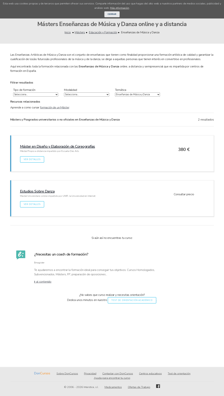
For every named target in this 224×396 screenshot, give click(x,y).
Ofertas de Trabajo (139, 387)
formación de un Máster (54, 108)
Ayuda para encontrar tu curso (112, 378)
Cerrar (112, 14)
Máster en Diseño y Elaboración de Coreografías (57, 146)
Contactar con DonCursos (117, 373)
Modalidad (70, 90)
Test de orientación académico (131, 300)
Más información (119, 8)
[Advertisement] (112, 332)
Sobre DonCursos (67, 373)
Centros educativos (150, 373)
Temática (120, 90)
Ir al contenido (43, 282)
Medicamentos (113, 387)
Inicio (68, 32)
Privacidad (90, 373)
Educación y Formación (103, 32)
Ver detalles (32, 159)
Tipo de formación (24, 90)
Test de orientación (179, 373)
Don (37, 373)
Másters (80, 32)
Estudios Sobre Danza (37, 191)
